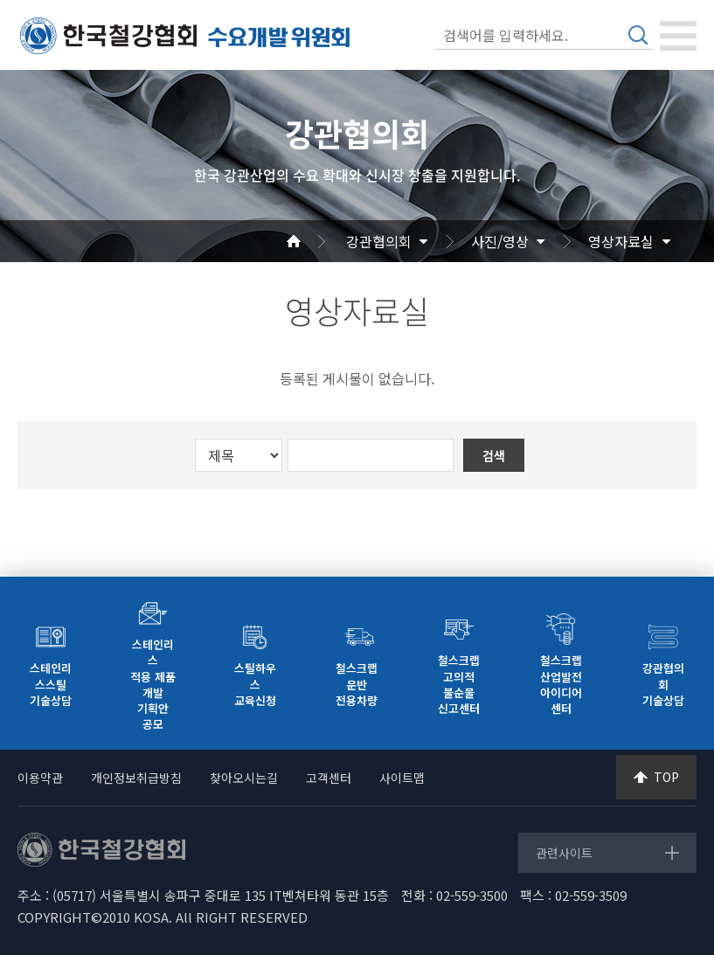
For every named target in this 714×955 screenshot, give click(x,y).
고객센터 (328, 777)
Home (315, 241)
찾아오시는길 (244, 777)
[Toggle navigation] (678, 36)
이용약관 (40, 777)
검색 (638, 35)
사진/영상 (500, 241)
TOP (666, 776)
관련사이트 (564, 853)
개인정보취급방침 (136, 777)
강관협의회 (379, 241)
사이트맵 (402, 777)
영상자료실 (621, 241)
